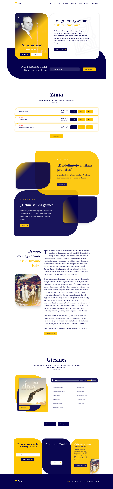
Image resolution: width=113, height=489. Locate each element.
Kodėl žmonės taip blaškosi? (29, 127)
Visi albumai (49, 424)
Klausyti (24, 54)
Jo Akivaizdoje (25, 119)
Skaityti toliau (59, 49)
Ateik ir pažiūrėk (84, 3)
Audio (79, 111)
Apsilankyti (55, 462)
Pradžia (52, 3)
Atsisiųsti (36, 54)
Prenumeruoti (88, 69)
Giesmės (73, 3)
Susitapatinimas (26, 111)
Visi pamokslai (55, 136)
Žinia (20, 3)
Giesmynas (62, 424)
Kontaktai (95, 3)
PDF (87, 111)
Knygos (65, 3)
